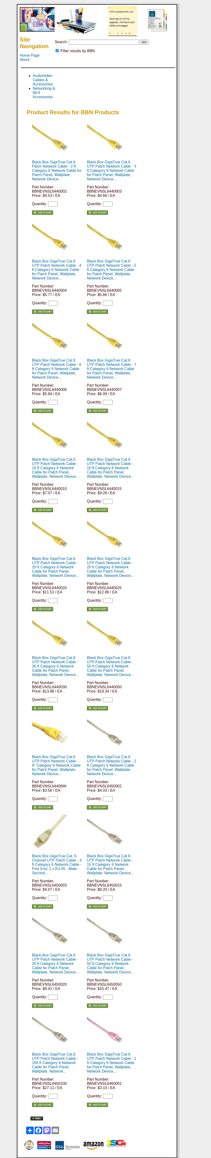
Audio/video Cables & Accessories (43, 80)
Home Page (30, 55)
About (25, 60)
